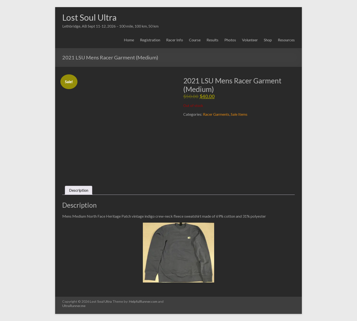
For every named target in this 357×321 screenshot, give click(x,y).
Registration (150, 40)
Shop (268, 40)
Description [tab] (78, 190)
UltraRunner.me (74, 306)
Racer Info (174, 40)
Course (195, 40)
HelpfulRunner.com (143, 301)
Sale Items (239, 114)
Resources (286, 40)
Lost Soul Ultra (89, 17)
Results (212, 40)
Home (129, 40)
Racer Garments (216, 114)
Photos (230, 40)
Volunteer (250, 40)
